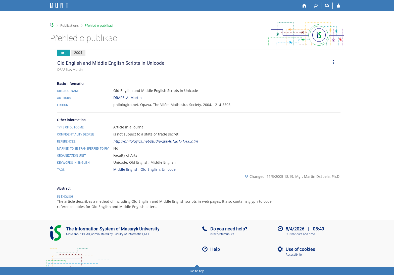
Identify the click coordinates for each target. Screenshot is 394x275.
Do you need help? (228, 228)
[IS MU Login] (338, 6)
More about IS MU (78, 234)
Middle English (125, 169)
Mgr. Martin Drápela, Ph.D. (317, 176)
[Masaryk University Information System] (59, 5)
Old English (150, 169)
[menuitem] (332, 63)
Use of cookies (300, 249)
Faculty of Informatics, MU (131, 234)
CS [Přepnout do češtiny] (327, 5)
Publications (69, 25)
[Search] (315, 6)
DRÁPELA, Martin (127, 97)
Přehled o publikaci (99, 25)
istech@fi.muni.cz (222, 234)
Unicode (169, 169)
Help (215, 249)
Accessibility (294, 254)
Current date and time (300, 234)
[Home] (304, 6)
